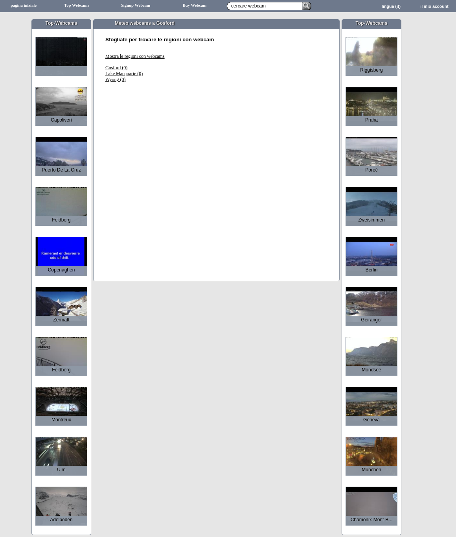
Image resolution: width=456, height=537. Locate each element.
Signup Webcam (135, 5)
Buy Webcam (195, 5)
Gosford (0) (116, 67)
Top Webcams (76, 5)
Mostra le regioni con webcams (135, 56)
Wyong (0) (115, 79)
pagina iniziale (24, 5)
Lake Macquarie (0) (124, 73)
